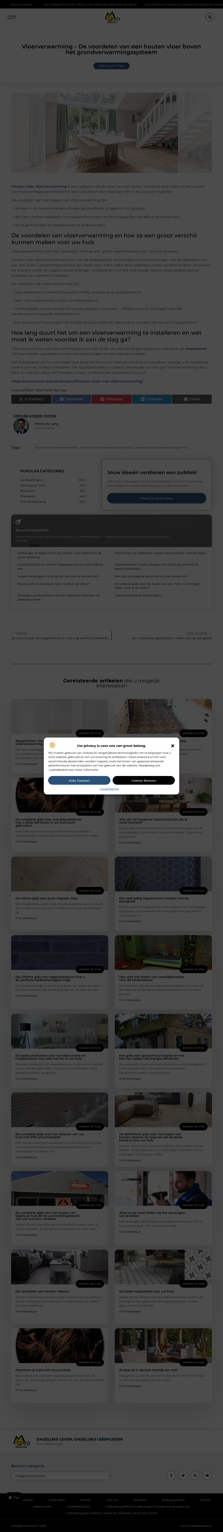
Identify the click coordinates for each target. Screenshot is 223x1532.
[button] (173, 746)
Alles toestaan (79, 780)
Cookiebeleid (109, 789)
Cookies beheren (144, 780)
